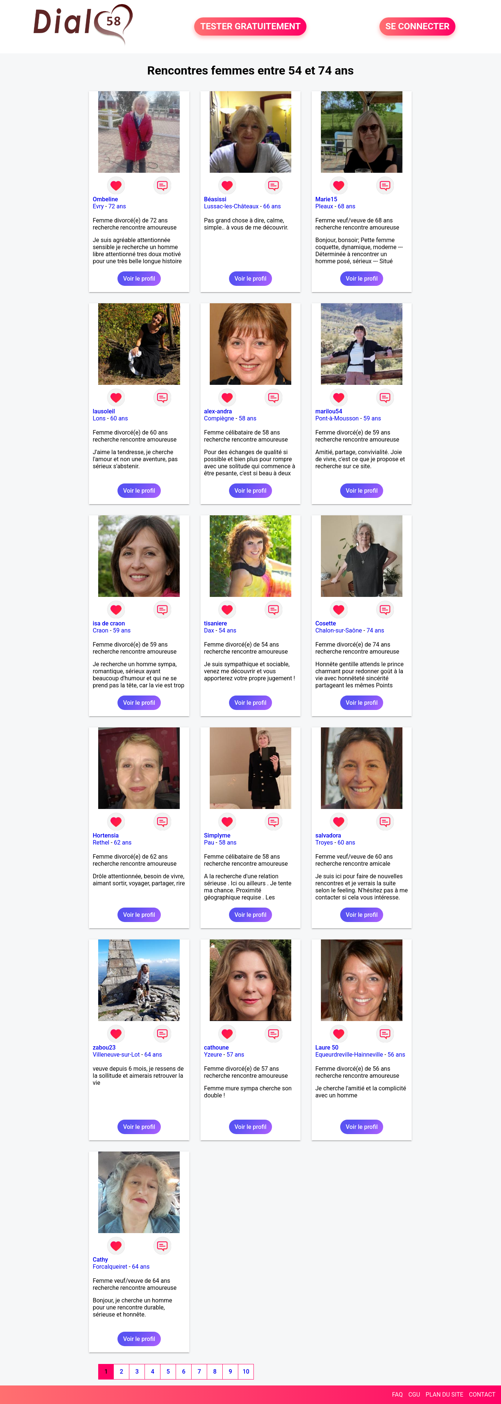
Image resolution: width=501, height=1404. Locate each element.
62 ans (123, 842)
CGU (414, 1394)
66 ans (272, 206)
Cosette (325, 623)
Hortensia (106, 835)
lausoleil (104, 411)
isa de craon (109, 623)
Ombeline (105, 199)
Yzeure (213, 1054)
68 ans (346, 206)
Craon (100, 630)
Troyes (324, 842)
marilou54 (328, 411)
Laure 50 (326, 1047)
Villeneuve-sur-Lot (116, 1054)
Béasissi (215, 199)
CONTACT (482, 1394)
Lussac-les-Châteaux (231, 206)
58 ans (247, 418)
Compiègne (219, 418)
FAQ (397, 1394)
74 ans (375, 630)
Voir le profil (139, 278)
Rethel (101, 842)
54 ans (227, 630)
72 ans (117, 206)
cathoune (216, 1047)
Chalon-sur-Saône (338, 630)
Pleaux (324, 206)
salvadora (328, 835)
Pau (209, 842)
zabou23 (104, 1047)
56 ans (396, 1054)
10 (246, 1371)
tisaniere (215, 623)
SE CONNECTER (417, 27)
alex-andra (218, 411)
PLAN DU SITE (445, 1394)
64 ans (153, 1054)
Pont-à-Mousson (337, 418)
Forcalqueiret (110, 1266)
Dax (209, 630)
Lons (99, 418)
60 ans (119, 418)
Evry (98, 206)
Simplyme (217, 835)
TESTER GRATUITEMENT (250, 27)
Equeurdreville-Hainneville (349, 1054)
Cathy (100, 1259)
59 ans (372, 418)
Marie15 (326, 199)
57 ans (235, 1054)
